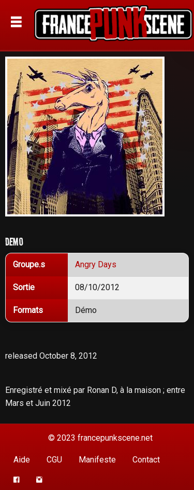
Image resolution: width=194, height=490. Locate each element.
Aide (21, 460)
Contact (146, 460)
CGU (54, 460)
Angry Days (95, 264)
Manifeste (97, 460)
